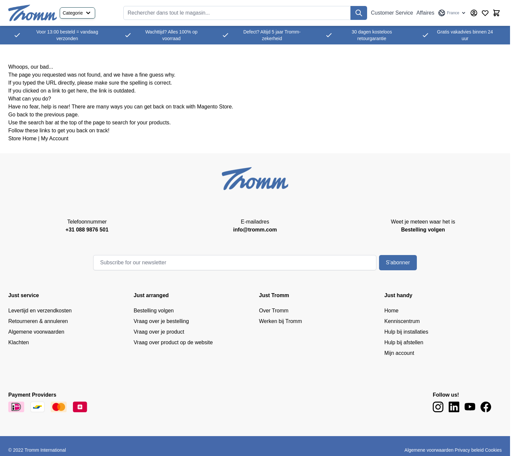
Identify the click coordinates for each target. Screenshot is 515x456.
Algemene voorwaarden (36, 332)
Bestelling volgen (154, 310)
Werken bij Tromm (280, 321)
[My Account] (474, 13)
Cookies (493, 450)
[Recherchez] (359, 13)
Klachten (18, 342)
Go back (18, 114)
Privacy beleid (469, 450)
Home (391, 310)
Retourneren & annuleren (38, 321)
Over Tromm (274, 310)
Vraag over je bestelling (161, 321)
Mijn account (399, 353)
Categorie (77, 13)
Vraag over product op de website (173, 342)
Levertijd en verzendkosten (40, 310)
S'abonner (398, 262)
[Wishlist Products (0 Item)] (485, 13)
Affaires (425, 13)
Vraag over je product (159, 332)
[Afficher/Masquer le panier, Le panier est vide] (496, 13)
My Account (54, 138)
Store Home (22, 138)
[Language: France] (452, 13)
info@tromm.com (255, 229)
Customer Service (392, 13)
